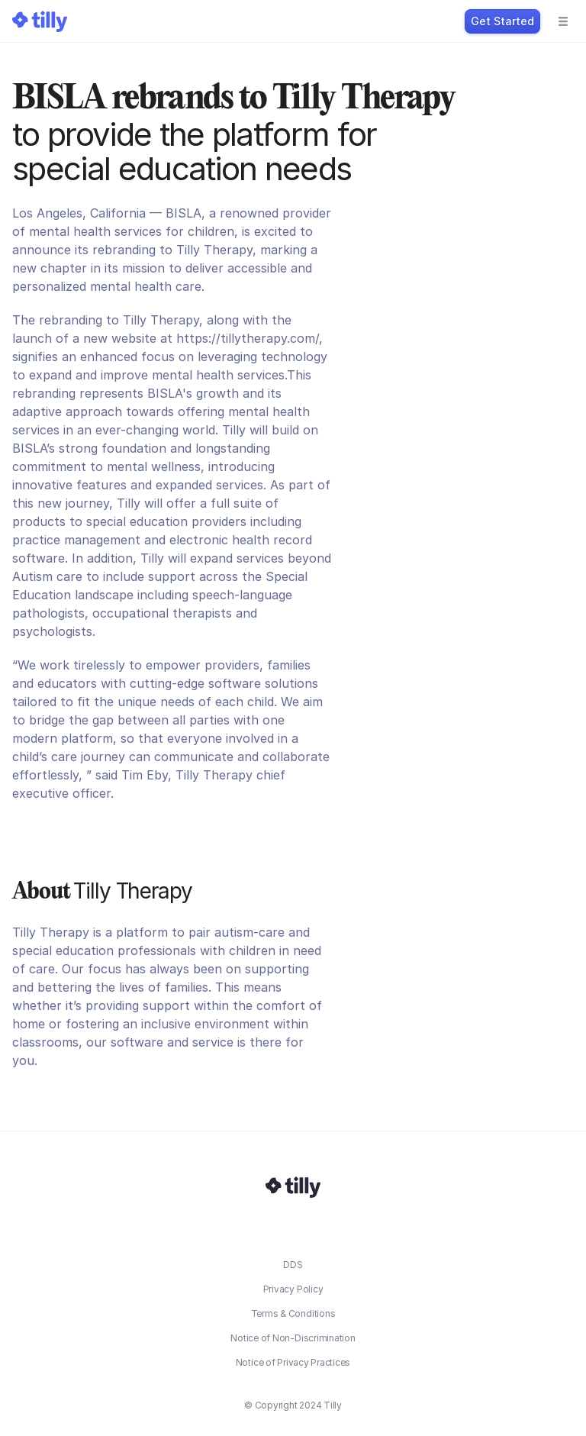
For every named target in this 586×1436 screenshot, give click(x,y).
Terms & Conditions (293, 1313)
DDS (292, 1264)
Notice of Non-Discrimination (292, 1338)
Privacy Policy (293, 1289)
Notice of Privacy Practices (293, 1362)
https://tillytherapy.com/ (247, 338)
